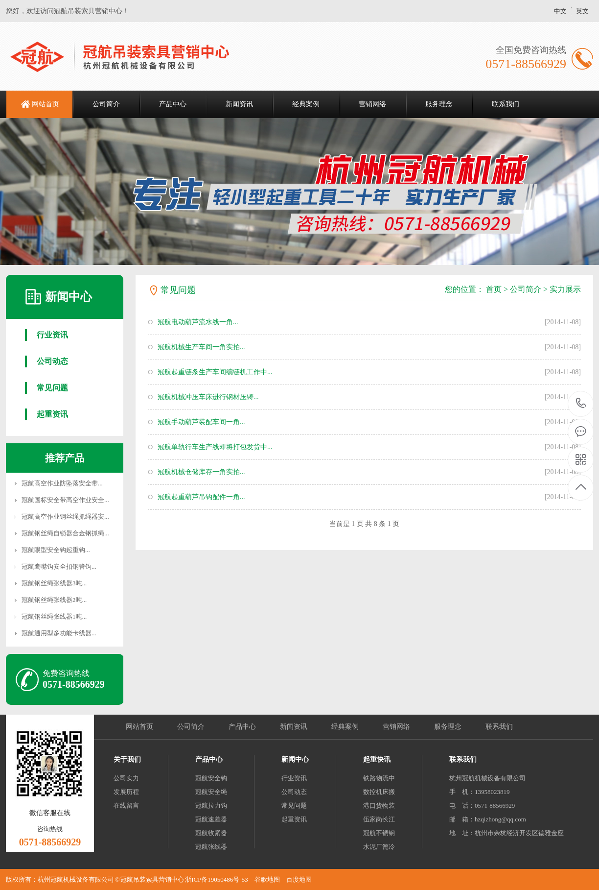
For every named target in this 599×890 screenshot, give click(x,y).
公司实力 (126, 778)
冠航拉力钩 (211, 805)
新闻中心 (295, 759)
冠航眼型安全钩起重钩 (53, 549)
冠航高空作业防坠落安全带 (60, 483)
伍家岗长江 (379, 819)
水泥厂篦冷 (379, 846)
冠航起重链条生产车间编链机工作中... (215, 372)
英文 (582, 11)
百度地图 (299, 879)
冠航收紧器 (211, 833)
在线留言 (126, 805)
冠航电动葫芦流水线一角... (198, 322)
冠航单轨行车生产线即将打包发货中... (215, 447)
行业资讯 (52, 335)
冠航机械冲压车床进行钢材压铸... (208, 397)
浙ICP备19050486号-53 (216, 879)
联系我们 (505, 104)
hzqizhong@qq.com (500, 819)
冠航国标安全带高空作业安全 (63, 500)
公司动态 (52, 361)
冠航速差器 (211, 819)
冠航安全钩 (211, 778)
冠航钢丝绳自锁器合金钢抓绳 (63, 533)
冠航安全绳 (211, 791)
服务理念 (439, 104)
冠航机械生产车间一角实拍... (201, 347)
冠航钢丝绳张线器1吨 (52, 616)
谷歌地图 (267, 879)
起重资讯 (52, 414)
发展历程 (126, 791)
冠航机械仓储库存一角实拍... (201, 472)
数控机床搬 (379, 791)
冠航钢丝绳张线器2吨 (52, 599)
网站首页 (45, 104)
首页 (494, 289)
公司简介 (106, 104)
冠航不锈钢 (379, 833)
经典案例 (306, 104)
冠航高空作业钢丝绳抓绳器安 (63, 516)
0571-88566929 (581, 404)
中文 (560, 11)
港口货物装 (379, 805)
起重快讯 (377, 759)
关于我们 (127, 759)
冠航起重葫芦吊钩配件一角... (201, 497)
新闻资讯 (239, 104)
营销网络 (372, 104)
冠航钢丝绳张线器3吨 (52, 583)
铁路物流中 (379, 778)
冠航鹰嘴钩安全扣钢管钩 (57, 566)
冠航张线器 (211, 846)
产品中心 (172, 104)
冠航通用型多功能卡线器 (57, 633)
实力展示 (565, 289)
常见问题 (52, 388)
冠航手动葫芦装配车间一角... (201, 422)
